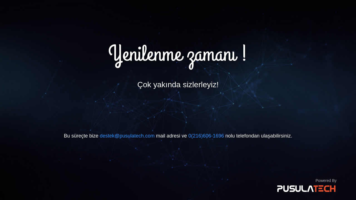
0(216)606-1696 (206, 136)
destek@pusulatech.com (127, 136)
